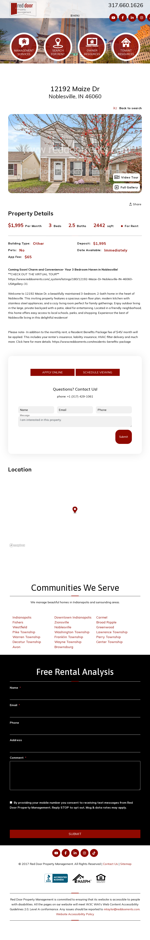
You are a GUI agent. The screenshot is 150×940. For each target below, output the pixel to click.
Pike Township (24, 632)
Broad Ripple (106, 622)
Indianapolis (22, 617)
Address (16, 740)
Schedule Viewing (97, 372)
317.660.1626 (125, 5)
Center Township (109, 642)
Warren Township (26, 637)
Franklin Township (68, 637)
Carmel (101, 617)
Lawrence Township (112, 632)
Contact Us (110, 864)
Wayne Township (67, 642)
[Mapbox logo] (17, 545)
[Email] (75, 713)
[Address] (75, 747)
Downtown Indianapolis (72, 617)
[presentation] (45, 437)
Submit (123, 436)
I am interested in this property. (75, 421)
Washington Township (71, 632)
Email (13, 705)
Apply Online (52, 372)
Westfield (20, 627)
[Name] (75, 695)
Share (135, 204)
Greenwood (105, 627)
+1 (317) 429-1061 (80, 396)
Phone (14, 722)
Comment (17, 757)
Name (14, 687)
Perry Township (108, 637)
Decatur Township (27, 642)
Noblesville (62, 627)
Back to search (127, 108)
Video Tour (126, 177)
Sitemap (125, 864)
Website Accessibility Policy (75, 914)
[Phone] (75, 730)
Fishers (18, 622)
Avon (16, 647)
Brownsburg (63, 647)
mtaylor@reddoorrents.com (122, 909)
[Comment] (75, 775)
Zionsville (61, 622)
